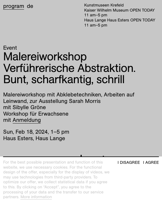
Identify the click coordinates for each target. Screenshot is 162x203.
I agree (151, 162)
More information (36, 197)
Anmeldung (27, 120)
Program (13, 6)
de (30, 6)
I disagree (129, 162)
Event (10, 48)
